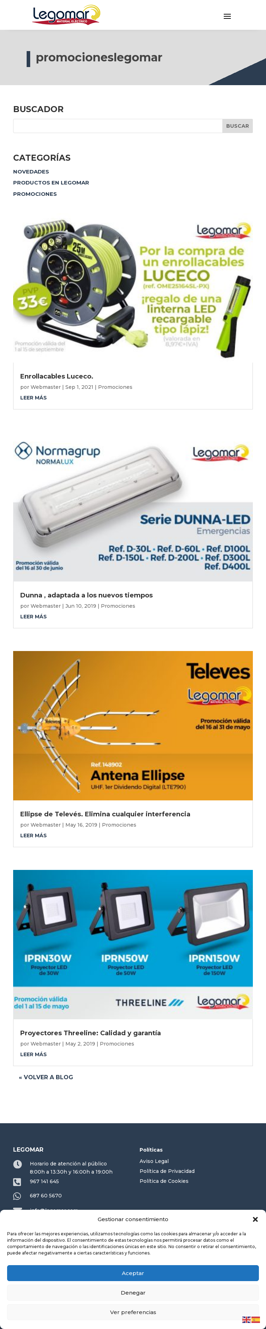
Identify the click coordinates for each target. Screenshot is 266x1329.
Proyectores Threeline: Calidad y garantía (90, 1033)
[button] (255, 1219)
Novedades (31, 171)
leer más (33, 398)
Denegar (133, 1292)
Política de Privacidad (167, 1171)
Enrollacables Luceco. (56, 376)
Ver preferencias (133, 1312)
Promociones (35, 194)
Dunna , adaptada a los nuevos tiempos (86, 595)
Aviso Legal (154, 1161)
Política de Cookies (164, 1181)
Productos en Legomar (51, 182)
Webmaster (46, 387)
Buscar (237, 126)
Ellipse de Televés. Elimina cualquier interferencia (105, 814)
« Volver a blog (46, 1077)
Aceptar (133, 1273)
